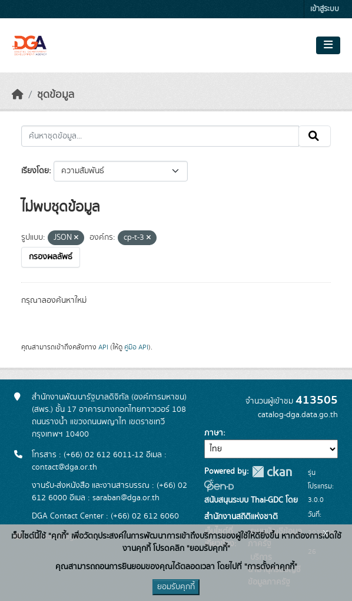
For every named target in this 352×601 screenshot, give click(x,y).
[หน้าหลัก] (18, 95)
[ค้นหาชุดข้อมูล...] (160, 136)
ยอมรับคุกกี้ (176, 587)
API (103, 347)
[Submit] (314, 136)
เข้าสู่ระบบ (324, 9)
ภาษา (213, 433)
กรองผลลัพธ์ (50, 257)
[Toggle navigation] (328, 45)
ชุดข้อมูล (55, 95)
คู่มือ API (136, 347)
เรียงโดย (35, 171)
